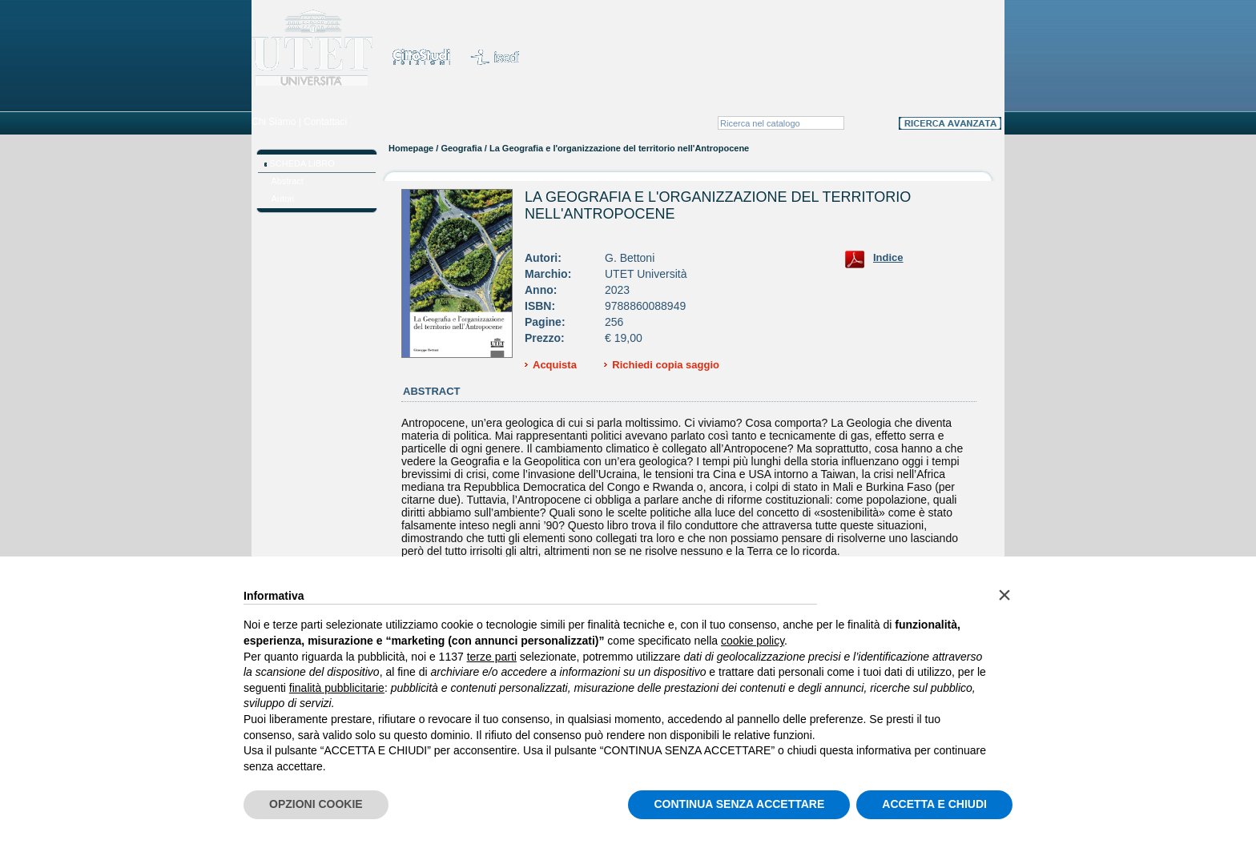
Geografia (461, 148)
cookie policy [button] (752, 640)
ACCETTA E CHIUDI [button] (934, 804)
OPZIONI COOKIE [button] (316, 804)
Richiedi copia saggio (665, 365)
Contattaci (325, 121)
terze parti (492, 656)
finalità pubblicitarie (336, 687)
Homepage (410, 148)
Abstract (288, 181)
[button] (1004, 595)
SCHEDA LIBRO (302, 163)
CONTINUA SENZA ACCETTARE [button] (739, 804)
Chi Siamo (274, 121)
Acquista (555, 365)
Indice (888, 257)
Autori (283, 198)
